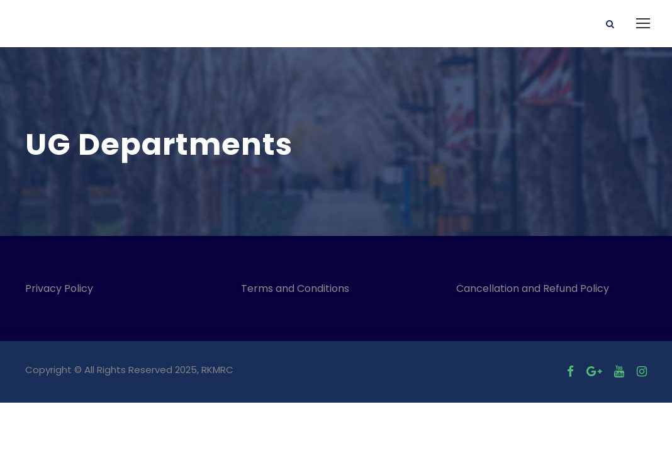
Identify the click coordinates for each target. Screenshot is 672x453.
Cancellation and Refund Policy (532, 288)
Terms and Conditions (297, 288)
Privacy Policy (59, 288)
